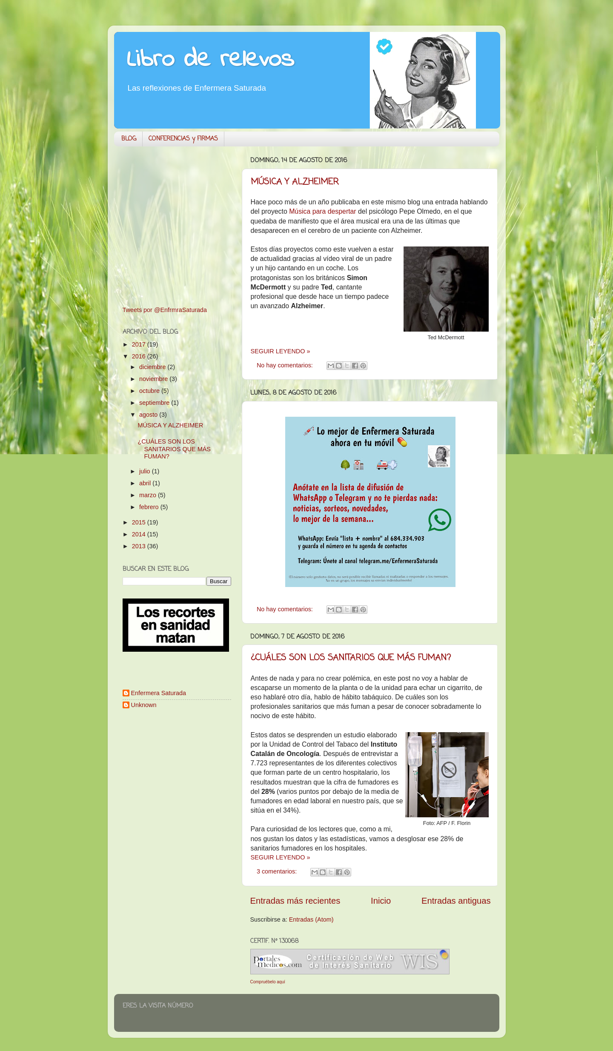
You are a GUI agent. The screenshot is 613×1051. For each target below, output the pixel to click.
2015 (139, 522)
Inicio (381, 900)
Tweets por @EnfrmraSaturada (165, 309)
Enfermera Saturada (158, 693)
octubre (150, 390)
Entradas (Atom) (311, 919)
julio (145, 471)
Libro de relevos (210, 59)
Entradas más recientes (295, 900)
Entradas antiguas (455, 900)
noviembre (154, 378)
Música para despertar (322, 211)
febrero (149, 507)
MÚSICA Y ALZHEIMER (295, 182)
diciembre (153, 367)
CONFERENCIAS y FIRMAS (183, 139)
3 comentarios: (277, 871)
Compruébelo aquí (267, 981)
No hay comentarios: (286, 365)
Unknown (144, 705)
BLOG (128, 139)
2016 (139, 356)
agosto (149, 414)
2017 (139, 344)
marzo (148, 495)
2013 (139, 546)
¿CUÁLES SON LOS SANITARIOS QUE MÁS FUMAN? (351, 657)
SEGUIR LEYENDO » (280, 351)
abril (145, 483)
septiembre (155, 402)
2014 (139, 534)
